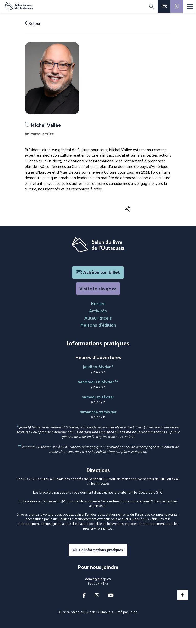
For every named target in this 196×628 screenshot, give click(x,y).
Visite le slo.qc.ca (98, 288)
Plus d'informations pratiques (98, 550)
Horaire (98, 303)
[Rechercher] (151, 6)
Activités (98, 310)
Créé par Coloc (126, 612)
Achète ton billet (98, 272)
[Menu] (189, 6)
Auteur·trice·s (98, 318)
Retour (32, 23)
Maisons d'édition (98, 325)
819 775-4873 (98, 583)
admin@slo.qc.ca (98, 579)
